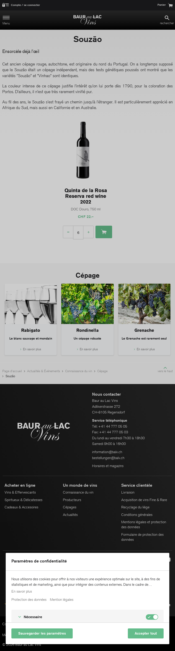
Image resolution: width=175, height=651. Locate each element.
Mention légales (61, 599)
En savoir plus (21, 591)
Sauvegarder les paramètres (42, 633)
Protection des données (28, 599)
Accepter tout (146, 633)
